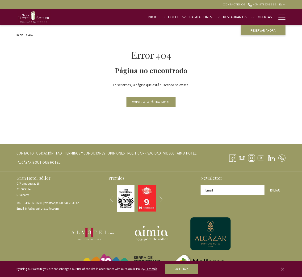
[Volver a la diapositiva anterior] (111, 199)
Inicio (20, 35)
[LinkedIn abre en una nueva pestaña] (271, 157)
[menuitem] (138, 17)
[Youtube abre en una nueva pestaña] (260, 157)
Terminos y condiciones (84, 153)
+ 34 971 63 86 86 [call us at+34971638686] (262, 4)
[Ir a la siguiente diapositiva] (161, 199)
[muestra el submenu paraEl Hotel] (169, 17)
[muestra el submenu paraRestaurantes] (237, 17)
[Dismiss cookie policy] (282, 269)
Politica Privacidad (144, 153)
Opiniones (116, 153)
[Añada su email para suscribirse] (232, 190)
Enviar (275, 190)
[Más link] (280, 17)
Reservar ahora (263, 30)
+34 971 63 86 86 (32, 203)
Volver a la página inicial (151, 102)
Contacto (25, 153)
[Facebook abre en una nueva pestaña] (232, 157)
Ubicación (45, 153)
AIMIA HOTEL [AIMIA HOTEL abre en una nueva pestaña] (187, 154)
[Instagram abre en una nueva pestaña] (251, 157)
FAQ (59, 153)
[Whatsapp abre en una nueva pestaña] (281, 157)
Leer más (151, 269)
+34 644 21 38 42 (69, 203)
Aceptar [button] (181, 269)
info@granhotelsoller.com (42, 209)
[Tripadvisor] (242, 157)
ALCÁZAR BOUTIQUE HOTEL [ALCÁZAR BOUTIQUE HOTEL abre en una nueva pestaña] (39, 163)
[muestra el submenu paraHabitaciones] (202, 17)
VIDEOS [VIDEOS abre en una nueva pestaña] (169, 154)
